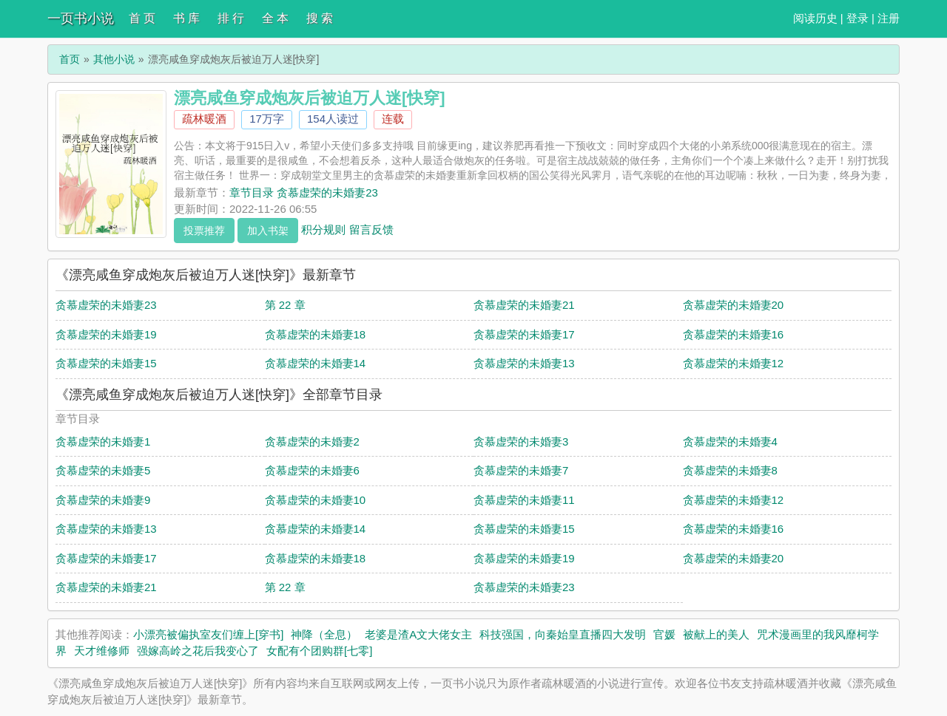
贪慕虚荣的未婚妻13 (524, 363)
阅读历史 (815, 18)
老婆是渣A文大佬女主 (418, 634)
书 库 (186, 18)
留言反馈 (371, 228)
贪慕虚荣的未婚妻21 (524, 305)
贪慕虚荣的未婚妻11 (524, 500)
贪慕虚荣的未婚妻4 (730, 441)
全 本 (275, 18)
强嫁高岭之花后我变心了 (198, 650)
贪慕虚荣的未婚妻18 (315, 334)
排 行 (231, 18)
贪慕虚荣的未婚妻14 (315, 363)
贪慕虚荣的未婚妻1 (102, 441)
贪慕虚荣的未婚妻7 (521, 470)
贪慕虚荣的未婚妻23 (106, 305)
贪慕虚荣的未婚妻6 (312, 470)
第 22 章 (285, 305)
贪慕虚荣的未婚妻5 (102, 470)
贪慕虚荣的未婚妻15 (106, 363)
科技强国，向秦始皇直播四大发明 (562, 634)
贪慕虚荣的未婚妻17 (524, 334)
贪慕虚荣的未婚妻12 (733, 363)
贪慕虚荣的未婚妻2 (312, 441)
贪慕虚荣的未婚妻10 (315, 500)
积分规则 (323, 228)
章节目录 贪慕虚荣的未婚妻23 (303, 192)
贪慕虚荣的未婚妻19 (106, 334)
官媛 (664, 634)
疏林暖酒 (204, 118)
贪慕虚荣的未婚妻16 (733, 334)
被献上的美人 (716, 634)
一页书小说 (80, 18)
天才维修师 (101, 650)
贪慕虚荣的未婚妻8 (730, 470)
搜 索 (319, 18)
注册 (888, 18)
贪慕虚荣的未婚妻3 (521, 441)
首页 (69, 59)
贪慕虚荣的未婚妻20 (733, 305)
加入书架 (268, 230)
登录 (857, 18)
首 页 (142, 18)
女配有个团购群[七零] (319, 650)
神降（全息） (324, 634)
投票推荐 (204, 230)
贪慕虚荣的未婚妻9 (102, 500)
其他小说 (114, 59)
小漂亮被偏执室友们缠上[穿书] (208, 634)
